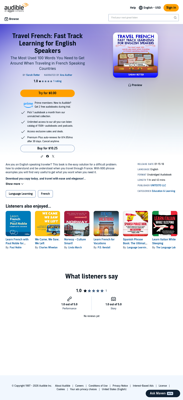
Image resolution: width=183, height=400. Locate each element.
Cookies (61, 389)
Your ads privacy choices (83, 389)
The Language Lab (166, 247)
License (163, 385)
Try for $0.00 (47, 93)
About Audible (62, 385)
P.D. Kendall (104, 247)
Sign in (171, 8)
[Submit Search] (175, 17)
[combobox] (143, 17)
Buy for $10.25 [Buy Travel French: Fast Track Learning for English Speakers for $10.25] (47, 148)
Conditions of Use (98, 385)
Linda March (75, 247)
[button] (41, 156)
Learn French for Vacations (104, 241)
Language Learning (21, 194)
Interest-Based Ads (143, 385)
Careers (79, 385)
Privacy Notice (120, 385)
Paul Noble (15, 247)
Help (133, 8)
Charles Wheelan (48, 247)
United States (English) (114, 389)
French (45, 194)
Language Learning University (143, 247)
